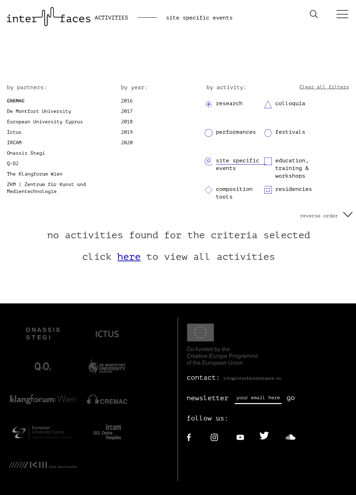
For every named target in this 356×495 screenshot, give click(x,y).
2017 (127, 111)
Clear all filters (324, 87)
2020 (127, 142)
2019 (127, 132)
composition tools (234, 193)
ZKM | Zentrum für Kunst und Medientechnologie (46, 188)
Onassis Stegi (26, 153)
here (129, 256)
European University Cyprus (45, 121)
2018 (127, 121)
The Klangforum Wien (35, 174)
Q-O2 (13, 163)
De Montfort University (39, 111)
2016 (127, 100)
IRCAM (14, 142)
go (290, 398)
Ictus (14, 132)
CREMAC (15, 100)
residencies (293, 189)
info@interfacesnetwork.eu (252, 378)
